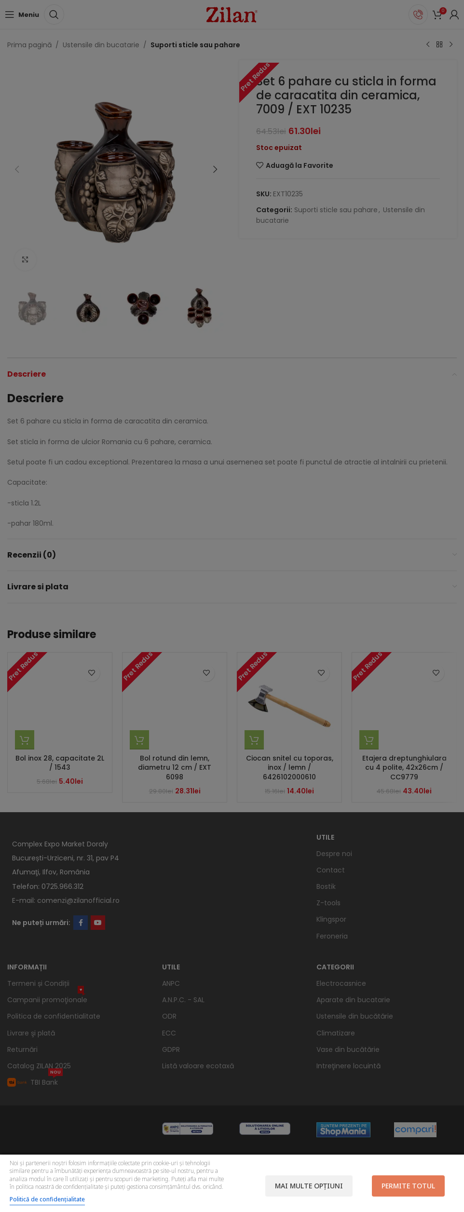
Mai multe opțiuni (309, 1185)
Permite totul (408, 1185)
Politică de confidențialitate (47, 1199)
